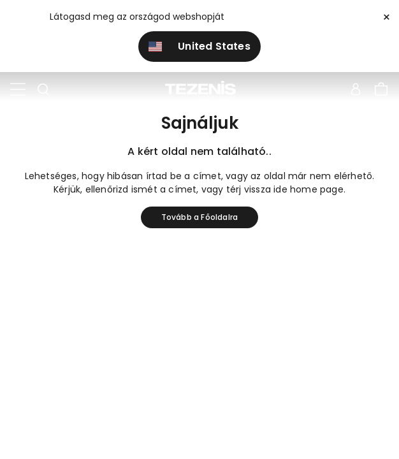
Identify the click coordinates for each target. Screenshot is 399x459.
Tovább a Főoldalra (199, 217)
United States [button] (199, 46)
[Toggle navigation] (17, 90)
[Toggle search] (43, 90)
